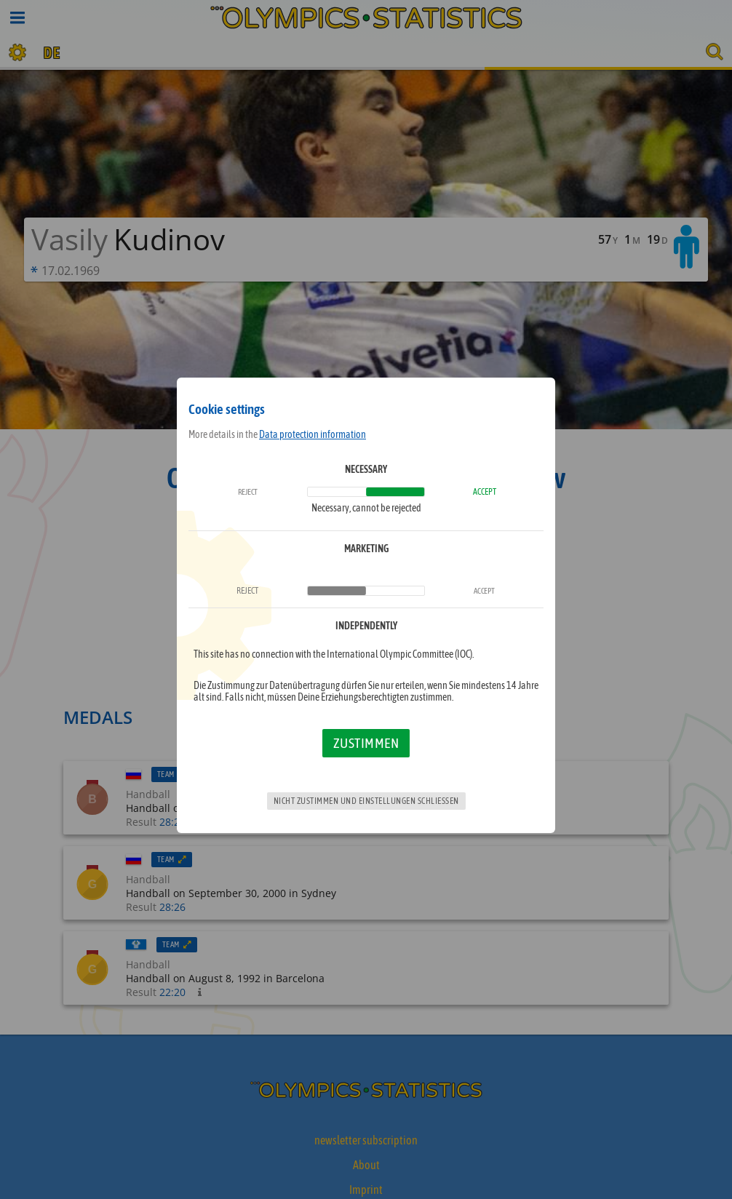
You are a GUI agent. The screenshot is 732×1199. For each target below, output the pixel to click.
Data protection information (312, 434)
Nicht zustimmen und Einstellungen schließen (366, 801)
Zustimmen (366, 743)
